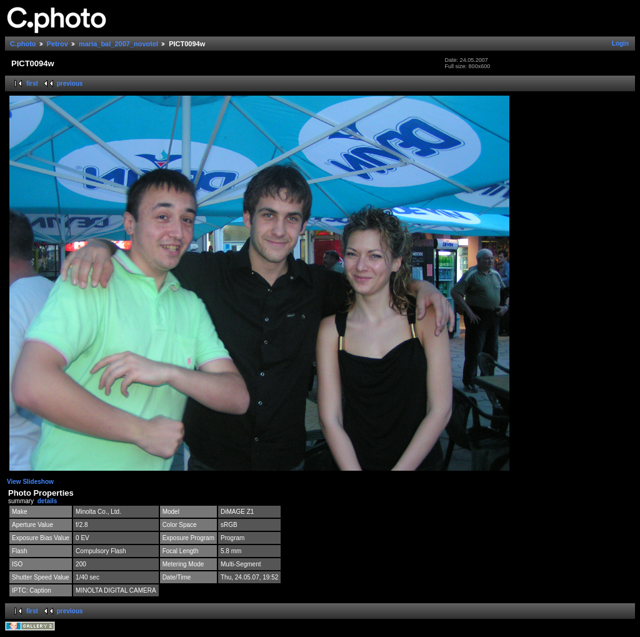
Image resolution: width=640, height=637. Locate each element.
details (48, 501)
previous (70, 83)
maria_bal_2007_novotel (118, 44)
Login (620, 43)
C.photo (23, 44)
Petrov (57, 44)
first (32, 83)
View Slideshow (30, 481)
